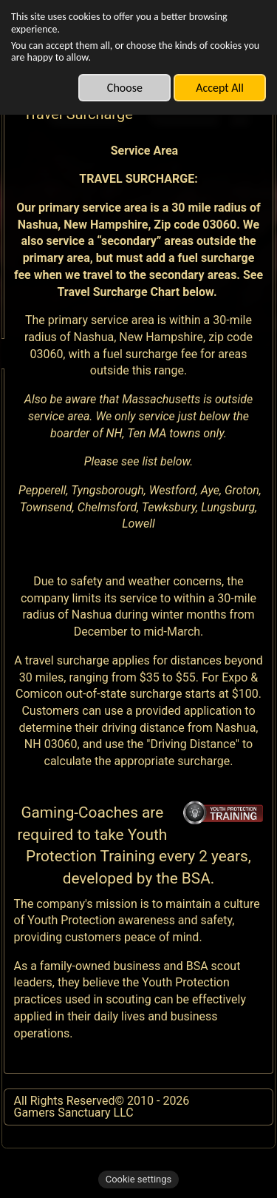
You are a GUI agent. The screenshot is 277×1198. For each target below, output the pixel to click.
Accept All (220, 88)
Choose (125, 88)
